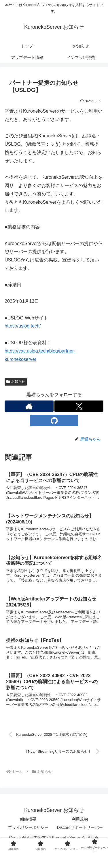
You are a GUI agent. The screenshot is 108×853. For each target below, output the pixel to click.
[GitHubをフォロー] (54, 420)
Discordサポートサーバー (80, 827)
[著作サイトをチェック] (29, 406)
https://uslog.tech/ (23, 326)
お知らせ (15, 382)
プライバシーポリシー (28, 827)
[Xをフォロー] (78, 406)
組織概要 (28, 819)
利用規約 (80, 819)
